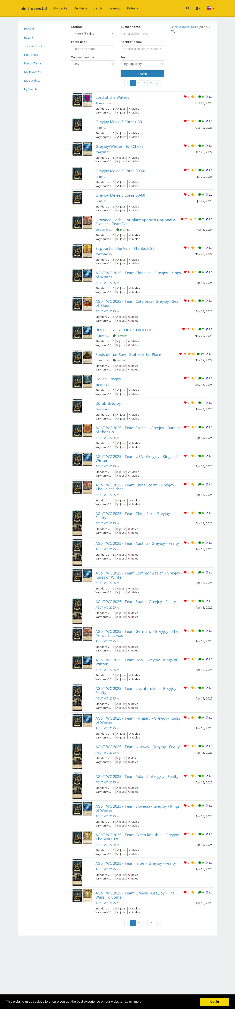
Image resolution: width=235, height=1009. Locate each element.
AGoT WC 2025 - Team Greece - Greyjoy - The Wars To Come (135, 895)
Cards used (79, 42)
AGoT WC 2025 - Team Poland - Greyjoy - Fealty (137, 776)
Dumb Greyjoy (108, 403)
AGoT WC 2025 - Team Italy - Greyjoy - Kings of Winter (136, 661)
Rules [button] (132, 8)
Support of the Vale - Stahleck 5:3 (125, 248)
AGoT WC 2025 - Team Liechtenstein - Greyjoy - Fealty (137, 690)
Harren (100, 336)
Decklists (80, 8)
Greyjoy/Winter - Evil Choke (120, 146)
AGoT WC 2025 (106, 283)
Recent (28, 37)
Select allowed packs (184, 27)
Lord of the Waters (112, 97)
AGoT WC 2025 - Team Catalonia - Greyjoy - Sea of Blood (137, 303)
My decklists (32, 81)
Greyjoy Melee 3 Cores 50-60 (120, 170)
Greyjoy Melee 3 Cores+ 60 (119, 121)
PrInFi (99, 128)
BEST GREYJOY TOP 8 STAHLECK (123, 329)
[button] (187, 8)
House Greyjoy (108, 378)
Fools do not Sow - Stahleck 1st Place (128, 354)
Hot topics (31, 55)
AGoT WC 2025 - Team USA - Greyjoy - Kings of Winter (136, 458)
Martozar (102, 254)
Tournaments (33, 46)
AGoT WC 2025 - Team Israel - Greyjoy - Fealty (136, 863)
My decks (60, 8)
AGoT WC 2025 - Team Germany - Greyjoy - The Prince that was (137, 633)
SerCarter (102, 230)
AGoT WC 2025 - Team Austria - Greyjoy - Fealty (137, 543)
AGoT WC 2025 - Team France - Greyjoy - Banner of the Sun (138, 429)
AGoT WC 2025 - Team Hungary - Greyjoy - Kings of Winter (138, 720)
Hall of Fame (32, 63)
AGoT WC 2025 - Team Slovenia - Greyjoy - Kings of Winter (138, 808)
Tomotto (102, 103)
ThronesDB (34, 8)
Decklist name (131, 42)
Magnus (101, 152)
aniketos (101, 385)
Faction (76, 27)
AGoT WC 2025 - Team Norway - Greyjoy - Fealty (138, 746)
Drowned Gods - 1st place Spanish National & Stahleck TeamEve (136, 221)
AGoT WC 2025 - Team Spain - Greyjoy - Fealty (136, 601)
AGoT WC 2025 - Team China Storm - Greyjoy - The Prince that (136, 487)
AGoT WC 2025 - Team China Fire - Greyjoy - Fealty (134, 515)
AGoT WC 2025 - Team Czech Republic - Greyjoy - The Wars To (138, 836)
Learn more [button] (133, 1001)
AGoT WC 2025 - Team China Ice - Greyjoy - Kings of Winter (138, 274)
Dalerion (101, 409)
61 (151, 83)
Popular (29, 29)
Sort (124, 57)
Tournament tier (83, 57)
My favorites (32, 72)
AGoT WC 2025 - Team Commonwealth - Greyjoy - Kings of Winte (139, 575)
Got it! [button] (214, 1001)
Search (30, 89)
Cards (97, 8)
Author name (130, 27)
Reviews (114, 8)
